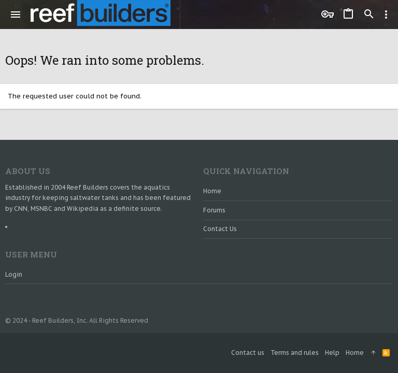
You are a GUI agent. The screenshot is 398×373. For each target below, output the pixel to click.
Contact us (220, 229)
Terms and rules (295, 352)
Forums (214, 210)
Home (212, 191)
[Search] (369, 14)
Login (13, 274)
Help (332, 352)
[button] (15, 14)
